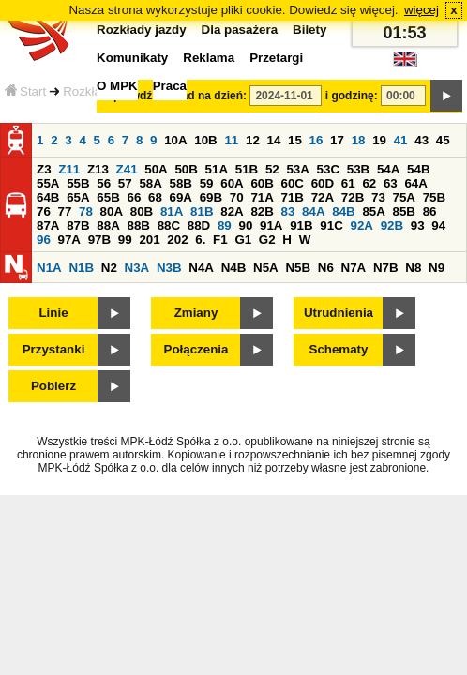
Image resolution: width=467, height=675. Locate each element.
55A (48, 183)
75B (434, 197)
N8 (413, 268)
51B (246, 169)
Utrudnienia (338, 313)
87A (48, 225)
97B (99, 239)
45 (443, 140)
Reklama (208, 58)
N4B (234, 268)
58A (150, 183)
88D (199, 225)
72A (322, 197)
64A (415, 183)
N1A (49, 268)
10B (205, 140)
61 (348, 183)
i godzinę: (351, 95)
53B (358, 169)
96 (44, 239)
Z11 (69, 169)
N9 (436, 268)
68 (155, 197)
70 (237, 197)
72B (352, 197)
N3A (137, 268)
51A (216, 169)
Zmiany (196, 313)
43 (421, 140)
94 (438, 225)
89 (225, 225)
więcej (421, 10)
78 (86, 211)
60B (261, 183)
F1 (220, 239)
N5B (297, 268)
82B (261, 211)
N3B (169, 268)
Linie (53, 313)
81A (171, 211)
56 (104, 183)
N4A (201, 268)
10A (175, 140)
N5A (266, 268)
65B (108, 197)
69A (181, 197)
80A (111, 211)
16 (316, 140)
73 (378, 197)
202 (177, 239)
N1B (81, 268)
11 (231, 140)
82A (231, 211)
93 (418, 225)
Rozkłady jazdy (142, 29)
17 (337, 140)
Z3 (44, 169)
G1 (242, 239)
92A (361, 225)
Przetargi (276, 58)
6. (200, 239)
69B (211, 197)
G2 (267, 239)
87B (78, 225)
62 (369, 183)
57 (125, 183)
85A (373, 211)
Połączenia (196, 349)
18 (359, 140)
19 (379, 140)
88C (169, 225)
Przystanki (54, 349)
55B (78, 183)
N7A (354, 268)
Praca (170, 86)
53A (297, 169)
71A (261, 197)
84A (313, 211)
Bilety (309, 29)
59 (207, 183)
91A (271, 225)
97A (69, 239)
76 (44, 211)
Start (25, 91)
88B (138, 225)
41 (401, 140)
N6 (326, 268)
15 (295, 140)
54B (418, 169)
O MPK (117, 86)
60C (292, 183)
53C (328, 169)
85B (404, 211)
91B (301, 225)
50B (185, 169)
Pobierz (53, 386)
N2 (109, 268)
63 (391, 183)
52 (272, 169)
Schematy (339, 349)
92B (392, 225)
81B (201, 211)
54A (388, 169)
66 (134, 197)
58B (181, 183)
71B (292, 197)
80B (141, 211)
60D (322, 183)
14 (274, 140)
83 (288, 211)
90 (245, 225)
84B (343, 211)
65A (78, 197)
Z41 (127, 169)
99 (125, 239)
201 (149, 239)
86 (430, 211)
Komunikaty (132, 58)
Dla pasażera (240, 29)
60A (231, 183)
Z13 (98, 169)
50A (155, 169)
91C (331, 225)
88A (108, 225)
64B (48, 197)
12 (253, 140)
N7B (386, 268)
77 (65, 211)
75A (404, 197)
